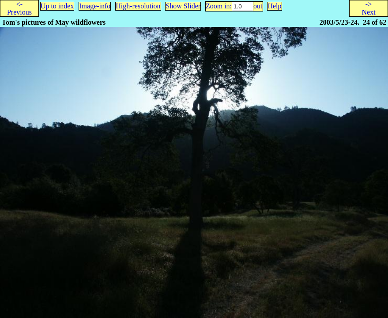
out (257, 6)
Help (274, 6)
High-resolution (138, 6)
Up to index (57, 6)
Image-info (94, 6)
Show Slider (183, 6)
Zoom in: (219, 6)
